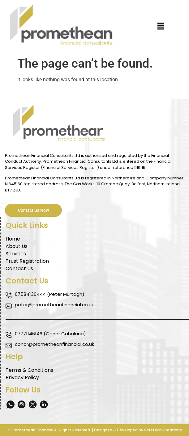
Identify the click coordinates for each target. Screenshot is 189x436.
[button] (160, 27)
